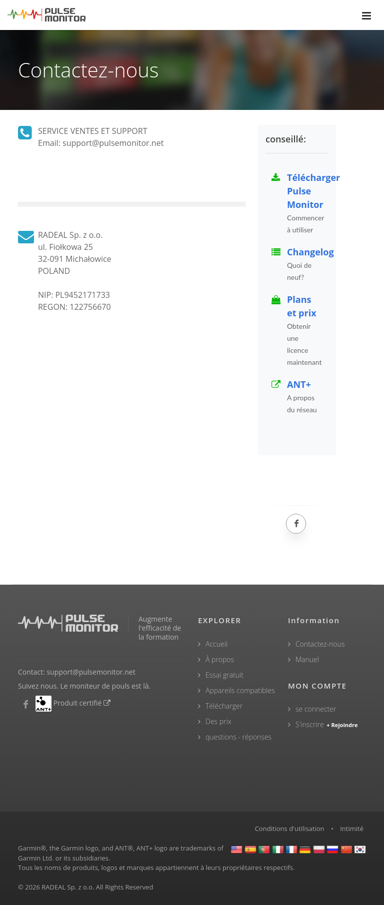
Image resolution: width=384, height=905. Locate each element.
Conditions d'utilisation (289, 828)
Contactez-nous (320, 644)
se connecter (316, 709)
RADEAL (54, 887)
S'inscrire (327, 724)
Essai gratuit (225, 675)
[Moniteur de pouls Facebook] (25, 704)
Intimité (352, 828)
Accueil (217, 644)
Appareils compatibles (240, 690)
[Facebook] (296, 524)
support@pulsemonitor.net (91, 672)
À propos (220, 659)
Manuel (307, 659)
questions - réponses (239, 737)
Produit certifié (83, 703)
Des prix (219, 721)
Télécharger (224, 706)
